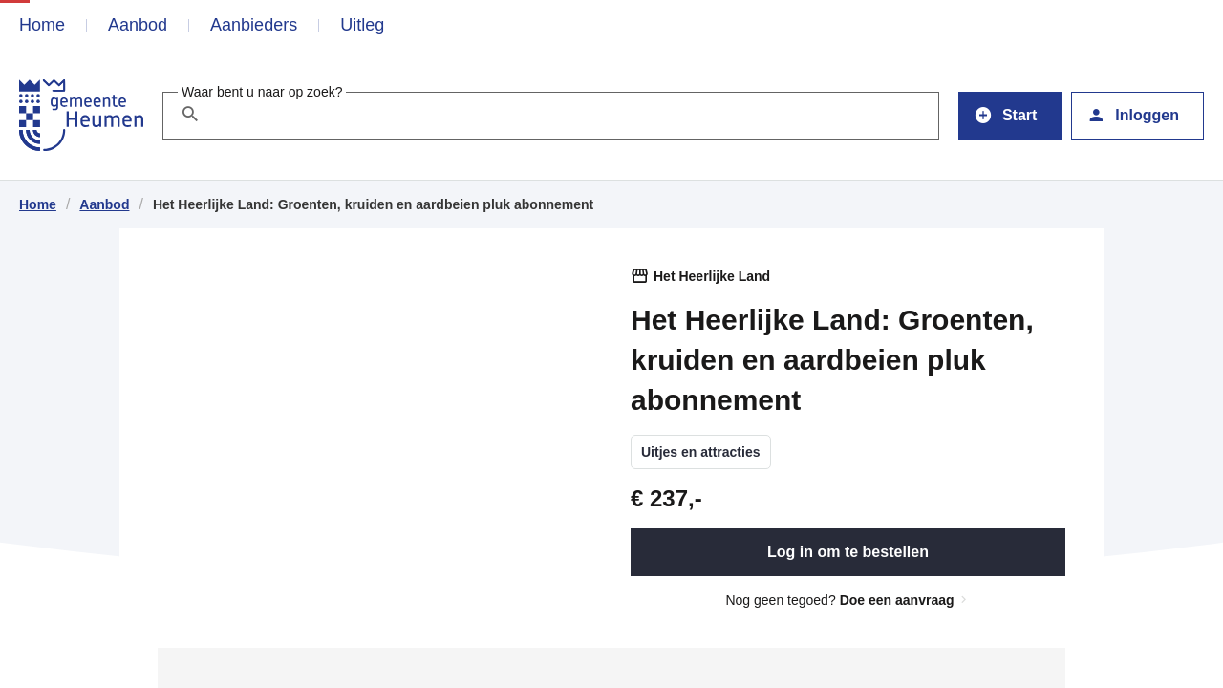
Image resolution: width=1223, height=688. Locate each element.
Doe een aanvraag (905, 600)
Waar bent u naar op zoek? (262, 91)
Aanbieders (253, 24)
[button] (1010, 116)
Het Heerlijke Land (712, 276)
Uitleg (362, 24)
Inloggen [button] (1132, 113)
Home (42, 24)
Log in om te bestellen (848, 552)
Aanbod (137, 24)
